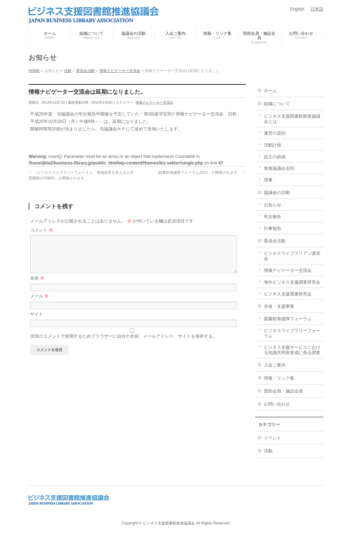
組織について (277, 103)
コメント (41, 229)
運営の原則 (275, 133)
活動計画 (272, 144)
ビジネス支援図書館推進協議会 (169, 523)
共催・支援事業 (279, 306)
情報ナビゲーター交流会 (154, 102)
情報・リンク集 (279, 377)
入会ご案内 (275, 364)
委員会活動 (275, 240)
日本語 (316, 9)
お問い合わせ (277, 404)
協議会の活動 (277, 192)
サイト (36, 321)
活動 (268, 450)
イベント (272, 437)
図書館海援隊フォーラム (288, 318)
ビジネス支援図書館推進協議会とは (292, 119)
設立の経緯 (275, 156)
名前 (37, 285)
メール (39, 303)
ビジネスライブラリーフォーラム (292, 333)
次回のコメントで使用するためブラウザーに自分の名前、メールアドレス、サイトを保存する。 (123, 343)
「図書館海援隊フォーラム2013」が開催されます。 (200, 172)
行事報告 (272, 228)
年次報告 (272, 216)
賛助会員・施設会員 (283, 391)
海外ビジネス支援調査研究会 (292, 282)
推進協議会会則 (279, 168)
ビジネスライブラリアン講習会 (292, 256)
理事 (268, 179)
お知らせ (272, 204)
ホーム (270, 90)
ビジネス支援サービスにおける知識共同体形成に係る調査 (292, 350)
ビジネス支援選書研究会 (288, 293)
